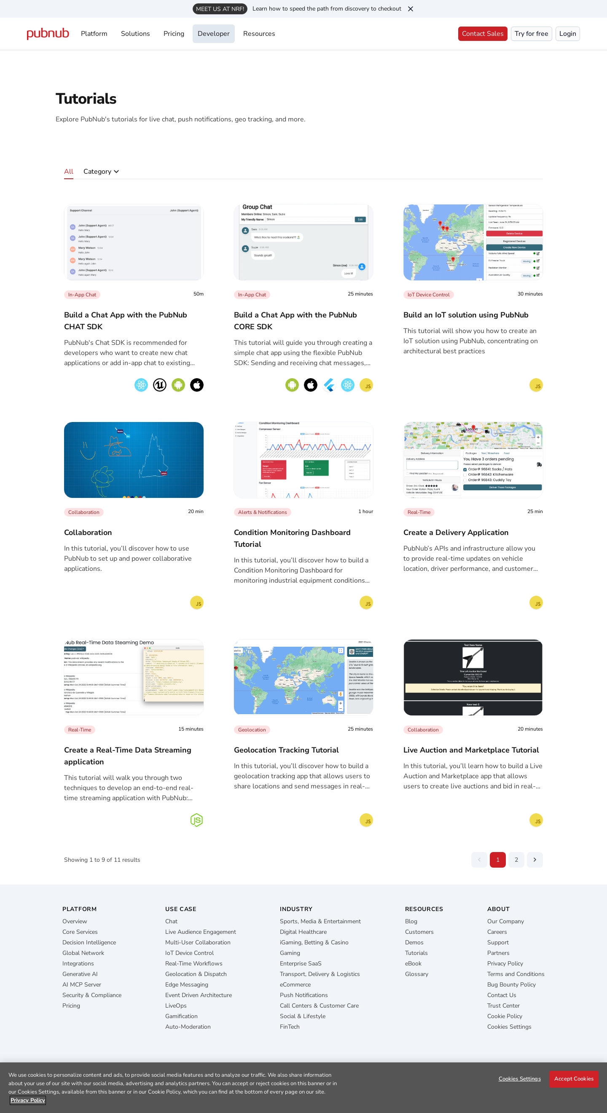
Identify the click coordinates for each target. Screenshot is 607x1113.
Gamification (181, 1016)
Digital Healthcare (303, 932)
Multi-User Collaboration (198, 942)
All (68, 171)
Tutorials (416, 953)
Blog (411, 921)
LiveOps (176, 1006)
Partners (498, 953)
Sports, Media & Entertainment (320, 921)
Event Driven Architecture (198, 995)
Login (567, 33)
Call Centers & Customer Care (319, 1006)
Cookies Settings (509, 1027)
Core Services (80, 932)
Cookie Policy (504, 1016)
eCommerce (295, 985)
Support (498, 942)
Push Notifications (304, 995)
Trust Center (503, 1006)
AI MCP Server (81, 985)
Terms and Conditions (516, 974)
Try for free (531, 33)
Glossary (416, 974)
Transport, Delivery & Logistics (320, 974)
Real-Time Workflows (194, 964)
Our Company (505, 921)
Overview (74, 921)
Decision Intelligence (89, 942)
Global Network (83, 953)
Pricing (174, 33)
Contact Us (501, 995)
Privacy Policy (505, 964)
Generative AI (80, 974)
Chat (171, 921)
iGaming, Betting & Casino (314, 942)
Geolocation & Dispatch (196, 974)
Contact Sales (483, 33)
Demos (414, 942)
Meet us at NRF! (220, 9)
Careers (497, 932)
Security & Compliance (91, 995)
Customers (419, 932)
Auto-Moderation (188, 1027)
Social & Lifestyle (302, 1016)
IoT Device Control (189, 953)
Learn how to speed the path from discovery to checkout (326, 9)
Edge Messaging (186, 985)
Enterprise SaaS (301, 964)
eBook (413, 964)
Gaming (290, 953)
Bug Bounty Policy (511, 985)
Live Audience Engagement (200, 932)
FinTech (290, 1027)
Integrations (78, 964)
